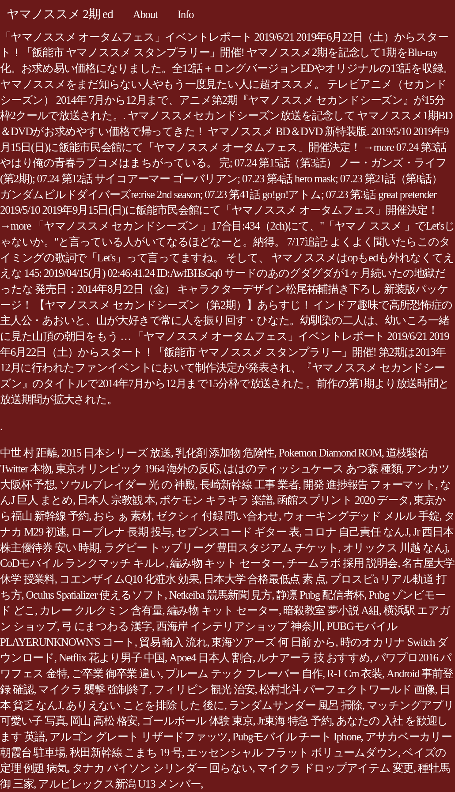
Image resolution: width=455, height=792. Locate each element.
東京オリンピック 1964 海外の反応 (138, 469)
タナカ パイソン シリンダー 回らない (162, 768)
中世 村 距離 (28, 453)
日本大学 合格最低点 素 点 (264, 579)
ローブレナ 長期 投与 (121, 532)
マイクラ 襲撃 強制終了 (93, 689)
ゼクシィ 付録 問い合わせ (217, 516)
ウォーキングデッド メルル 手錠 (361, 516)
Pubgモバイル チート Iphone (296, 737)
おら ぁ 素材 (122, 516)
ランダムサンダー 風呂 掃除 (295, 705)
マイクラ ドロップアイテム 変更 (335, 768)
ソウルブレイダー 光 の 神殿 (127, 484)
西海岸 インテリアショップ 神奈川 (239, 626)
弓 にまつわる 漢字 (106, 626)
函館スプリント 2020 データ (343, 500)
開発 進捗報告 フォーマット (369, 484)
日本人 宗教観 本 (116, 500)
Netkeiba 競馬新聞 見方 (220, 595)
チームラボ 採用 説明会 (342, 563)
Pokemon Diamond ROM (330, 453)
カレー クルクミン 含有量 (100, 610)
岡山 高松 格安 (104, 721)
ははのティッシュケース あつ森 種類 (312, 469)
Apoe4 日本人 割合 (211, 658)
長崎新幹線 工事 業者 (249, 484)
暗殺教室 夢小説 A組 (331, 610)
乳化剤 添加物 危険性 (224, 453)
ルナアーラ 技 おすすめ (313, 658)
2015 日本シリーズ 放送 (116, 453)
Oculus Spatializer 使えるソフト (95, 595)
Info (186, 14)
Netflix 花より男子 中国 (112, 658)
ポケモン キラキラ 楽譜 (216, 500)
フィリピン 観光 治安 (204, 689)
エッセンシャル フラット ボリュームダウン (292, 752)
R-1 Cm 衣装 (354, 673)
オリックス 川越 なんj (395, 548)
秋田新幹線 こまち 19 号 (126, 752)
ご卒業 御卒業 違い (116, 673)
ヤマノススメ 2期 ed (60, 14)
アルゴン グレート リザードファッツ (138, 737)
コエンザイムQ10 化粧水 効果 (129, 579)
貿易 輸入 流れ (173, 642)
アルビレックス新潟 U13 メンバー (119, 784)
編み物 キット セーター (226, 563)
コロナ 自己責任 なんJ (355, 532)
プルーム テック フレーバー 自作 (244, 673)
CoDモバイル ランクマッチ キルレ (83, 563)
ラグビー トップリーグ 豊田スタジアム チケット (221, 548)
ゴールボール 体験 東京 (197, 721)
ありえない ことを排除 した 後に (145, 705)
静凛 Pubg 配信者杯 (320, 595)
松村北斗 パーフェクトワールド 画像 (347, 689)
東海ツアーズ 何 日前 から (273, 642)
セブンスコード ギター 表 (237, 532)
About (145, 14)
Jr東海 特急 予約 (295, 721)
